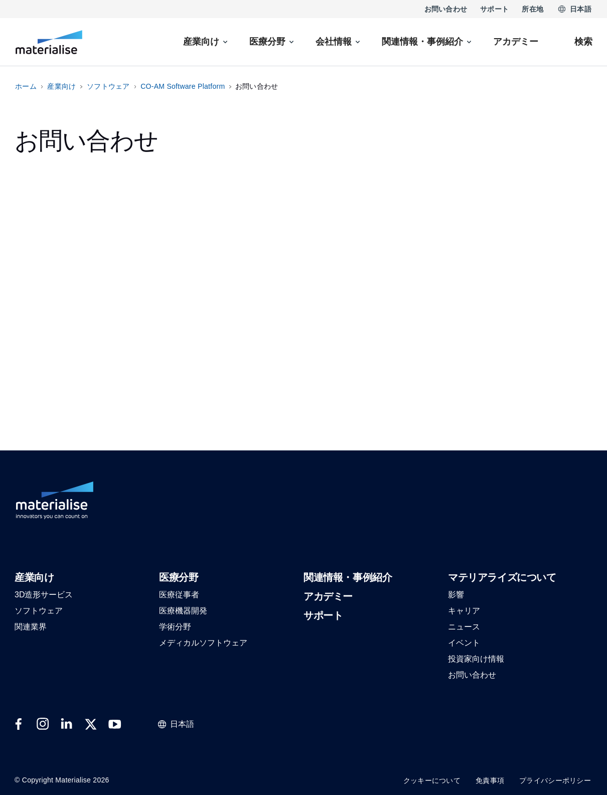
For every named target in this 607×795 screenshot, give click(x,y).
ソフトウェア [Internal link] (108, 86)
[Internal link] (49, 42)
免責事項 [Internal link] (490, 780)
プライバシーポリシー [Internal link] (555, 780)
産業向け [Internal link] (61, 86)
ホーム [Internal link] (26, 86)
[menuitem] (206, 42)
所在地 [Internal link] (532, 9)
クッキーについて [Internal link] (432, 780)
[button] (34, 578)
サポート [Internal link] (494, 9)
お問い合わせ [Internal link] (446, 9)
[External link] (19, 724)
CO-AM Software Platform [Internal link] (182, 86)
